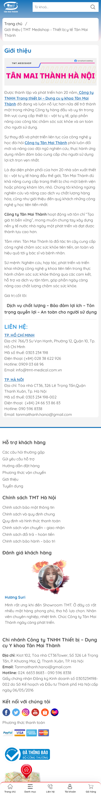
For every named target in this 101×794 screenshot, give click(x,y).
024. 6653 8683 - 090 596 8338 (44, 672)
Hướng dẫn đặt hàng (21, 465)
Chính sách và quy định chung (28, 514)
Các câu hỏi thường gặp (23, 452)
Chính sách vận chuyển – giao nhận (33, 527)
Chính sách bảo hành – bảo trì (28, 541)
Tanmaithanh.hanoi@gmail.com (42, 666)
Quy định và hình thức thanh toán (31, 520)
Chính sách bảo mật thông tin (28, 507)
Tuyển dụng (12, 486)
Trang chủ (13, 23)
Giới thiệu (10, 479)
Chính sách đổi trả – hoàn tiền (28, 534)
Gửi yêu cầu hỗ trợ (18, 458)
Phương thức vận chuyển (24, 472)
